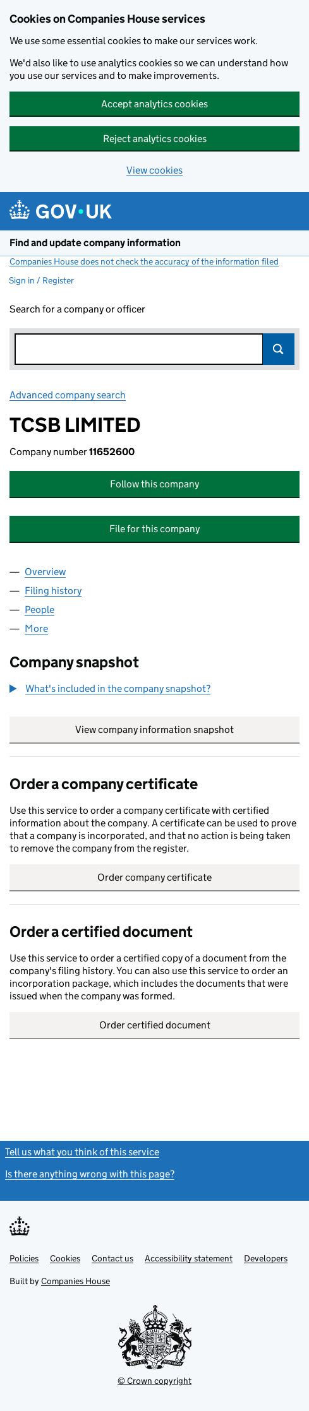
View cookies (154, 170)
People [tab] (39, 610)
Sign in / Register (41, 280)
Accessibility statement (189, 1258)
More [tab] (36, 628)
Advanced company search (67, 395)
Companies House (75, 1281)
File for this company (154, 529)
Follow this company (154, 484)
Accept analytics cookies (154, 104)
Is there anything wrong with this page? (89, 1174)
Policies (24, 1258)
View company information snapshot (187, 729)
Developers (266, 1258)
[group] (154, 690)
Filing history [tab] (53, 591)
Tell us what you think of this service (82, 1152)
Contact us (112, 1258)
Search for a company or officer (77, 309)
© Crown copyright (154, 1380)
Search (278, 349)
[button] (109, 688)
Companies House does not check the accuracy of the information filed (144, 261)
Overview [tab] (45, 572)
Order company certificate (154, 877)
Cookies (65, 1258)
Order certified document (154, 1025)
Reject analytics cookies (155, 139)
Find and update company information (95, 243)
